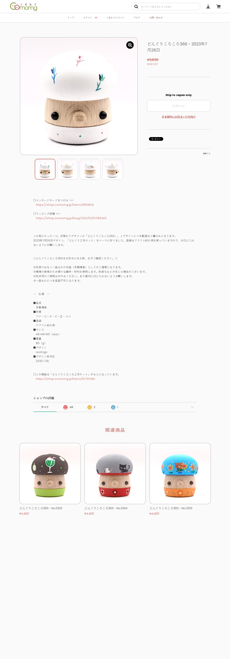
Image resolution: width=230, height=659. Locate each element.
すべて (45, 407)
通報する (206, 153)
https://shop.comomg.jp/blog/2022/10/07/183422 (71, 218)
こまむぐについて (115, 17)
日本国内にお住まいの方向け (179, 117)
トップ (70, 17)
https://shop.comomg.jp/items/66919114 (65, 205)
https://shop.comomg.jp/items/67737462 (65, 379)
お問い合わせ (156, 17)
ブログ (136, 17)
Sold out (179, 106)
